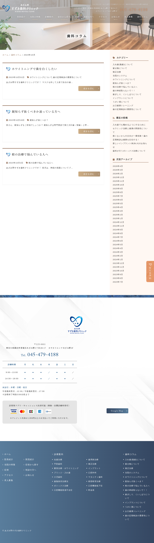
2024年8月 (118, 233)
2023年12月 (118, 263)
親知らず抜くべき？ (39, 120)
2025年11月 (118, 181)
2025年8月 (118, 192)
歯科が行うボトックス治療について (129, 151)
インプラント (94, 468)
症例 (77, 17)
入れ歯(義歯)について (123, 64)
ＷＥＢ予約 (150, 273)
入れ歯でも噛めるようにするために (129, 125)
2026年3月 (118, 170)
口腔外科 (92, 473)
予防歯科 (58, 464)
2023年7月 (118, 282)
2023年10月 (118, 271)
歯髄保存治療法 (61, 481)
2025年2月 (118, 215)
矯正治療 (117, 72)
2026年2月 (118, 174)
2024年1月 (118, 259)
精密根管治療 (94, 481)
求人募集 (128, 17)
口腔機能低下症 (95, 486)
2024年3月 (118, 252)
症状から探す (64, 17)
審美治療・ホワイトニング (66, 468)
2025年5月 (118, 203)
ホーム (9, 17)
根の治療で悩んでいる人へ (41, 163)
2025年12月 (118, 177)
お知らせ (115, 17)
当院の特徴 (35, 17)
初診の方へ (89, 17)
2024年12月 (118, 222)
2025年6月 (118, 200)
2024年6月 (118, 241)
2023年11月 (118, 267)
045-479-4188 (39, 355)
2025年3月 (118, 211)
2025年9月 (118, 188)
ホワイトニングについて (41, 77)
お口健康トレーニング (123, 105)
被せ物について (120, 68)
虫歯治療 (58, 459)
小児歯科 (58, 477)
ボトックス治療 (61, 486)
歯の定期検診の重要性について (67, 77)
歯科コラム (142, 17)
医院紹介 (21, 17)
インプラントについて (123, 98)
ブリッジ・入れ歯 (62, 473)
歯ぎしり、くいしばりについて (127, 94)
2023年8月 (118, 278)
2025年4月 (118, 207)
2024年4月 (118, 248)
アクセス (103, 17)
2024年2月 (118, 256)
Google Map (117, 411)
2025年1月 (118, 218)
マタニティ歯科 (95, 477)
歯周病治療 (93, 459)
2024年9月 (118, 230)
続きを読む (89, 88)
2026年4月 (118, 166)
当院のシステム (120, 76)
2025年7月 (118, 196)
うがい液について (121, 102)
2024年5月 (118, 244)
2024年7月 (118, 237)
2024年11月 (118, 226)
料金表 (91, 490)
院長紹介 (8, 459)
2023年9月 (118, 274)
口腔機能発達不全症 (63, 490)
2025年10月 (118, 185)
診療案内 (49, 17)
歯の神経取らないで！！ (124, 91)
